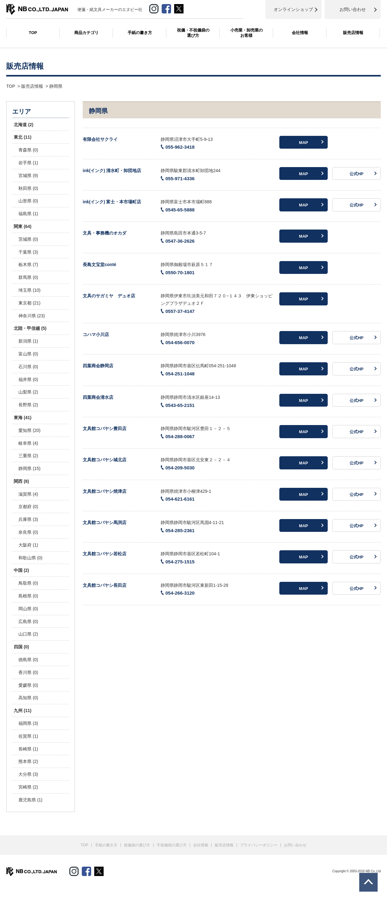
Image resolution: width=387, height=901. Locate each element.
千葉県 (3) (28, 252)
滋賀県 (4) (28, 494)
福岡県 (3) (28, 723)
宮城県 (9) (28, 175)
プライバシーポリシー (258, 845)
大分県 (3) (28, 774)
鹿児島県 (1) (30, 799)
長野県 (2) (28, 404)
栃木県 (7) (28, 264)
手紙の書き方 (140, 32)
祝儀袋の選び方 (137, 845)
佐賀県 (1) (28, 736)
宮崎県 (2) (28, 787)
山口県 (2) (28, 633)
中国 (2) (21, 570)
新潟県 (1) (28, 341)
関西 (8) (21, 481)
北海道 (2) (23, 124)
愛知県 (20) (29, 430)
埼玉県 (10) (29, 290)
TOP (33, 32)
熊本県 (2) (28, 761)
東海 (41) (23, 417)
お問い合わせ (295, 845)
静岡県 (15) (29, 468)
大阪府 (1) (28, 544)
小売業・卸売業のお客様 (246, 33)
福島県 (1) (28, 213)
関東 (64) (23, 226)
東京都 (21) (29, 302)
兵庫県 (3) (28, 519)
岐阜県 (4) (28, 443)
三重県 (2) (28, 455)
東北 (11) (23, 137)
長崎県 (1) (28, 748)
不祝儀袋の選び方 (172, 845)
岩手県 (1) (28, 162)
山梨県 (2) (28, 391)
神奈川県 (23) (31, 315)
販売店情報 (353, 32)
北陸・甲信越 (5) (30, 328)
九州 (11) (23, 710)
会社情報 (300, 32)
